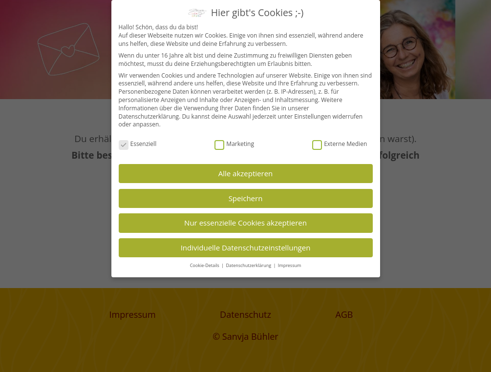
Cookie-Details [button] (205, 265)
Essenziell (138, 144)
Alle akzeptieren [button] (245, 173)
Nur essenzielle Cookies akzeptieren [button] (245, 222)
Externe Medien (339, 144)
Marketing (234, 144)
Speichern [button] (246, 198)
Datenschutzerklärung (149, 116)
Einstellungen (312, 116)
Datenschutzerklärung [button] (249, 265)
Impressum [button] (289, 265)
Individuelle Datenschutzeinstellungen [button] (246, 247)
